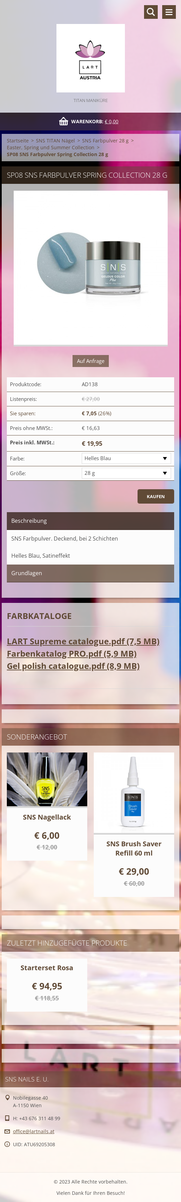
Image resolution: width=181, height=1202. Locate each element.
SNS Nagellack (47, 817)
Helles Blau (98, 458)
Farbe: (17, 458)
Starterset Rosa (47, 967)
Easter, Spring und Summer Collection (50, 147)
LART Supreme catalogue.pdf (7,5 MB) (83, 641)
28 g (90, 472)
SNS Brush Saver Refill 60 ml (133, 848)
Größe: (18, 473)
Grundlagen (26, 573)
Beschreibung (29, 520)
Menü (169, 12)
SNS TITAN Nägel (55, 140)
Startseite (18, 140)
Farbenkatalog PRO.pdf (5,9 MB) (72, 653)
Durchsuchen (151, 12)
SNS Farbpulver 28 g (105, 140)
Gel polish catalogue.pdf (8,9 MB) (73, 665)
